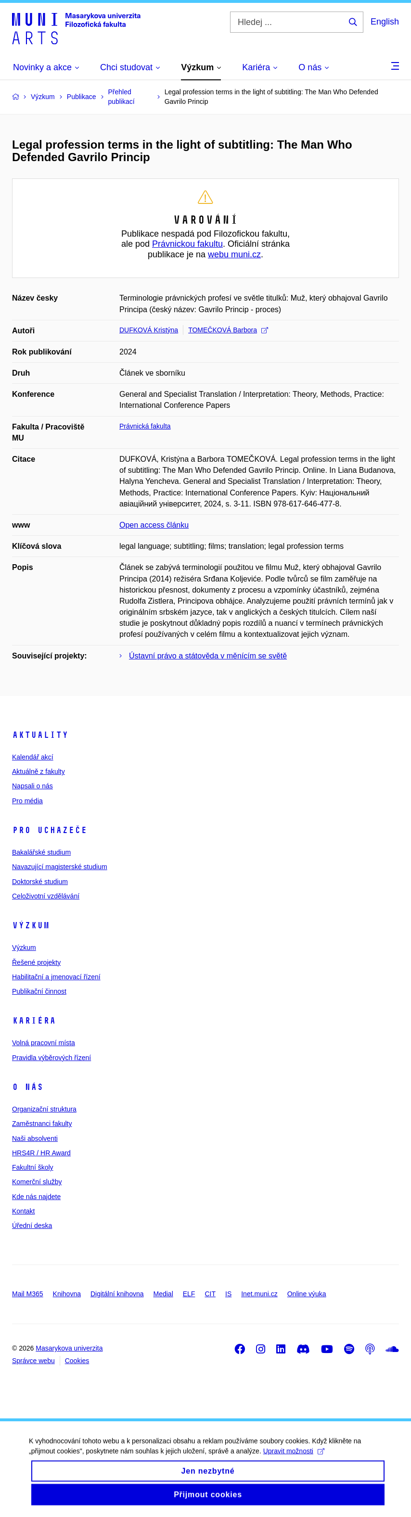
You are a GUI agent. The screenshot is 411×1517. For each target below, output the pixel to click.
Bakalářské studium (41, 852)
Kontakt (23, 1211)
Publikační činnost (39, 991)
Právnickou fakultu (187, 244)
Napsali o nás (32, 786)
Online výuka (306, 1294)
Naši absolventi (35, 1138)
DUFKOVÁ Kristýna (148, 330)
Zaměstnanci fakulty (42, 1123)
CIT (210, 1294)
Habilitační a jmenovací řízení (56, 977)
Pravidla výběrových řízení (51, 1058)
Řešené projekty (36, 962)
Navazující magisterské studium (59, 867)
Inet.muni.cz (259, 1294)
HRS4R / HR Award (41, 1153)
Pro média (27, 801)
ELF (189, 1294)
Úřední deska (32, 1225)
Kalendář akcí (32, 757)
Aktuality (40, 735)
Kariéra (34, 1020)
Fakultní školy (32, 1167)
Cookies (77, 1361)
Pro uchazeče (49, 830)
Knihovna (67, 1294)
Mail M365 (27, 1294)
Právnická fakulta (145, 426)
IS (228, 1294)
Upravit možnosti (293, 1458)
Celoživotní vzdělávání (45, 896)
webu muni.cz (234, 254)
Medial (163, 1294)
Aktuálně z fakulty (38, 771)
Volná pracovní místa (43, 1043)
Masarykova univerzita (69, 1348)
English (385, 21)
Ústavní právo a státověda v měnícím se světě (208, 656)
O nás (27, 1087)
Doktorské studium (40, 881)
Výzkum (31, 925)
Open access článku (154, 525)
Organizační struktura (44, 1109)
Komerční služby (37, 1182)
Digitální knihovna (117, 1294)
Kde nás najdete (36, 1197)
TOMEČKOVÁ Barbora (228, 330)
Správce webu (33, 1361)
